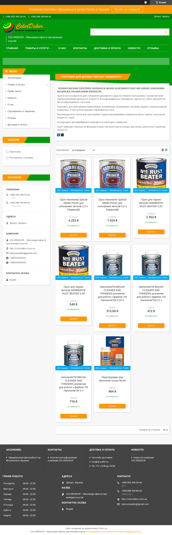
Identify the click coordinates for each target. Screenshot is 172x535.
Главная (12, 48)
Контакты (80, 48)
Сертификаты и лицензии (21, 111)
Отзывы (153, 48)
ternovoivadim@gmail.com (23, 253)
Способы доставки (102, 457)
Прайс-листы (14, 91)
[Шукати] (165, 32)
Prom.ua (103, 528)
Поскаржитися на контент (100, 531)
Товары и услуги (37, 48)
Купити (73, 235)
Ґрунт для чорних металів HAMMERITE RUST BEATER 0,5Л (73, 290)
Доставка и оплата (107, 48)
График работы (100, 461)
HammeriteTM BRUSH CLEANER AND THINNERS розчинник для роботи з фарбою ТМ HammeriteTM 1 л (73, 384)
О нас (62, 48)
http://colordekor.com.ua (22, 248)
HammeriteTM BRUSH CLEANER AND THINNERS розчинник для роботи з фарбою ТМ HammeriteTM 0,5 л (151, 293)
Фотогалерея (14, 78)
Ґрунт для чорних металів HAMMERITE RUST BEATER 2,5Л (151, 203)
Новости (134, 48)
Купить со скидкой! (127, 9)
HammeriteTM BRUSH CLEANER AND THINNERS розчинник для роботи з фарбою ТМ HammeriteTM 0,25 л (112, 293)
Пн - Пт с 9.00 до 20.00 (103, 466)
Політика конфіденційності (128, 531)
